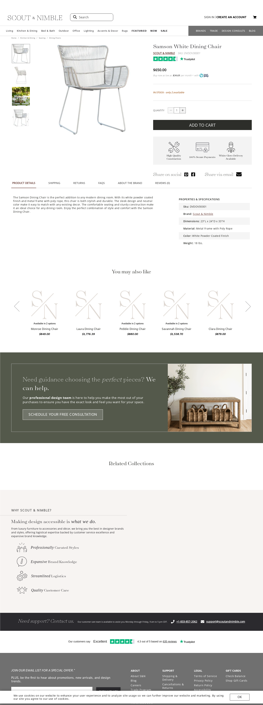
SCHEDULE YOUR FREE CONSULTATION (62, 415)
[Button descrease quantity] (171, 110)
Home (14, 38)
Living (9, 30)
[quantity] (177, 110)
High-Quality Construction (174, 157)
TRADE (214, 30)
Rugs (125, 30)
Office (76, 30)
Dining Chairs (55, 38)
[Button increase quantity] (183, 110)
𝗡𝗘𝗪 (153, 30)
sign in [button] (209, 17)
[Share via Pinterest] (186, 174)
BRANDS (201, 30)
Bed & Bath (48, 30)
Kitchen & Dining (27, 30)
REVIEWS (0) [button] (162, 183)
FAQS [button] (101, 183)
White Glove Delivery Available (231, 157)
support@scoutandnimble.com (225, 671)
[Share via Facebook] (193, 174)
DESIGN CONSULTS (233, 30)
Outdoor (64, 30)
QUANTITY (158, 110)
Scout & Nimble (164, 53)
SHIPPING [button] (54, 183)
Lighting (89, 30)
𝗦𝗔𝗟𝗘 (164, 30)
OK (240, 697)
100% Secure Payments (202, 157)
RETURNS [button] (79, 183)
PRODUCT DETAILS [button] (23, 183)
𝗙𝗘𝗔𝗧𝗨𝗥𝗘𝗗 (139, 30)
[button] (254, 17)
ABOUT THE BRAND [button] (130, 183)
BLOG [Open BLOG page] (252, 30)
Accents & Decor (107, 30)
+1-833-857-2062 (186, 671)
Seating (42, 38)
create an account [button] (231, 17)
